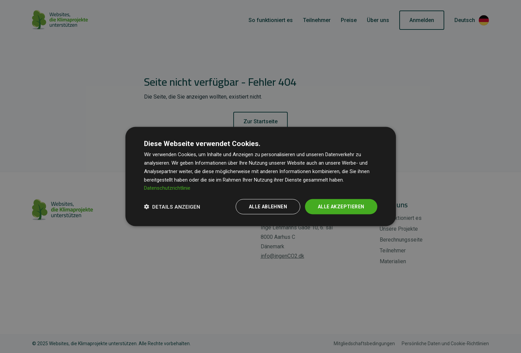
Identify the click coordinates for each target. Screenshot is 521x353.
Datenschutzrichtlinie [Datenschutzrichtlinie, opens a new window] (167, 188)
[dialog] (260, 176)
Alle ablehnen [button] (268, 206)
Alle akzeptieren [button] (341, 206)
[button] (172, 206)
